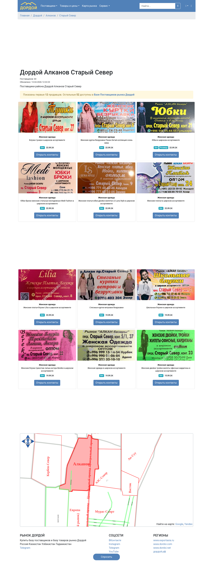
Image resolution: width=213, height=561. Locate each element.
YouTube (114, 551)
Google (179, 524)
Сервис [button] (103, 5)
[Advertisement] (106, 45)
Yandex (188, 524)
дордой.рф (159, 551)
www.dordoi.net (162, 547)
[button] (187, 6)
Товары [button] (69, 5)
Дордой (37, 15)
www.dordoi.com (162, 544)
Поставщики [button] (48, 5)
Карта (89, 5)
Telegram (25, 547)
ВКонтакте (115, 540)
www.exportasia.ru (163, 540)
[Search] (157, 6)
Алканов (51, 15)
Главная (25, 15)
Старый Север (67, 15)
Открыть (47, 154)
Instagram (114, 544)
